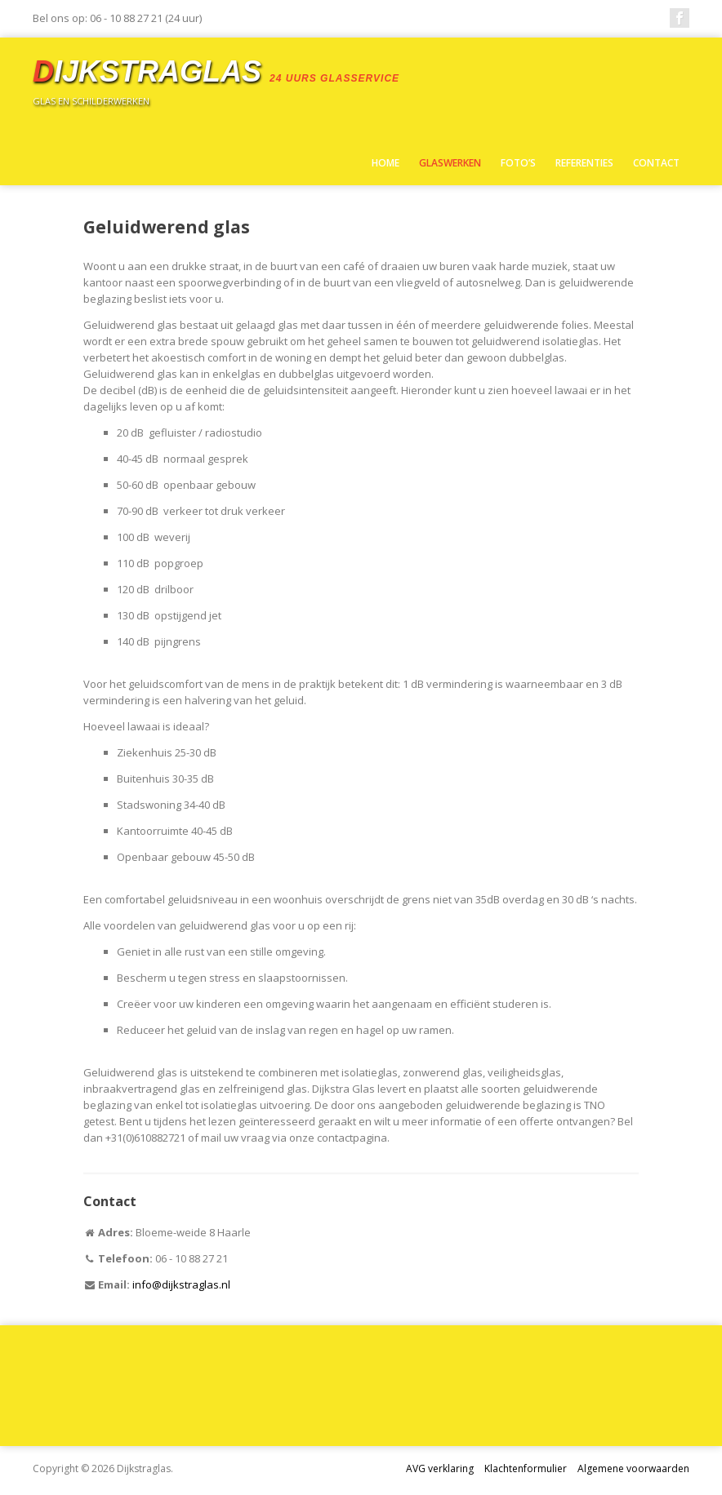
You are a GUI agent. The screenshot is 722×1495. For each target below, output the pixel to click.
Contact (656, 163)
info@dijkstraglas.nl (181, 1284)
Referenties (584, 163)
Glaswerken (450, 163)
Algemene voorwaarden (633, 1468)
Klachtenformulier (525, 1468)
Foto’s (518, 163)
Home (385, 163)
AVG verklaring (440, 1468)
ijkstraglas (216, 71)
